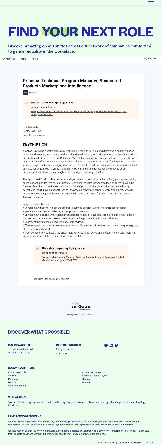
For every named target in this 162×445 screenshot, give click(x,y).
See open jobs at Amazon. (44, 107)
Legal (150, 442)
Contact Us (62, 353)
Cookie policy (87, 314)
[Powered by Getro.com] (81, 306)
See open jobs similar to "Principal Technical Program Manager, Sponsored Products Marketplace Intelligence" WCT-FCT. (79, 113)
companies (9, 58)
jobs (23, 58)
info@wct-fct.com (66, 349)
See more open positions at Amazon (51, 279)
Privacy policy (73, 314)
